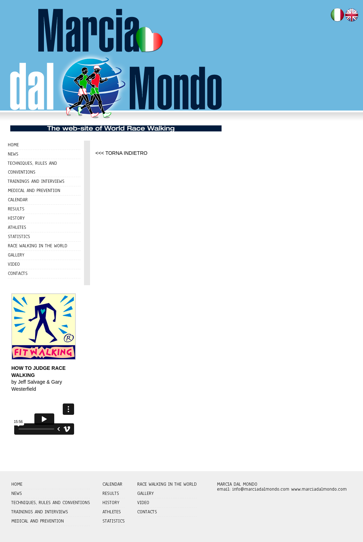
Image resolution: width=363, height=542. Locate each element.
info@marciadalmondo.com (260, 489)
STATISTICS (19, 236)
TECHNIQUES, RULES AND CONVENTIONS (50, 502)
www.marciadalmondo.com (319, 489)
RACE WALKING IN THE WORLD (37, 246)
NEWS (13, 154)
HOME (13, 145)
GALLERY (16, 255)
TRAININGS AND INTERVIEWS (36, 181)
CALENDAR (18, 200)
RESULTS (16, 209)
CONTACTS (18, 273)
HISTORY (16, 218)
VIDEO (14, 264)
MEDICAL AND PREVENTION (34, 190)
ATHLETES (17, 227)
